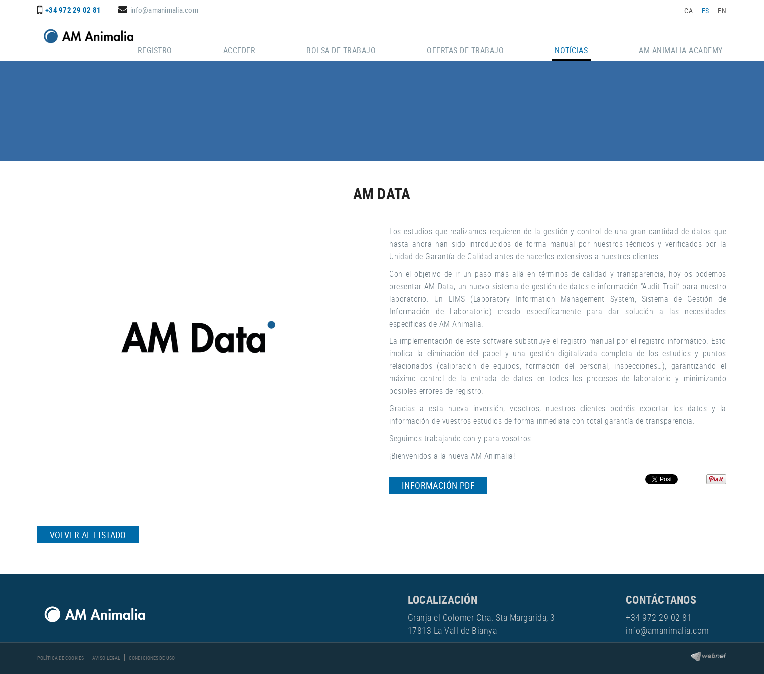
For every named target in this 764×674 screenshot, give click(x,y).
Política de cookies (61, 657)
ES (706, 10)
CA (688, 10)
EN (722, 10)
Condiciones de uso (152, 657)
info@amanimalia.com (164, 10)
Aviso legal (106, 657)
